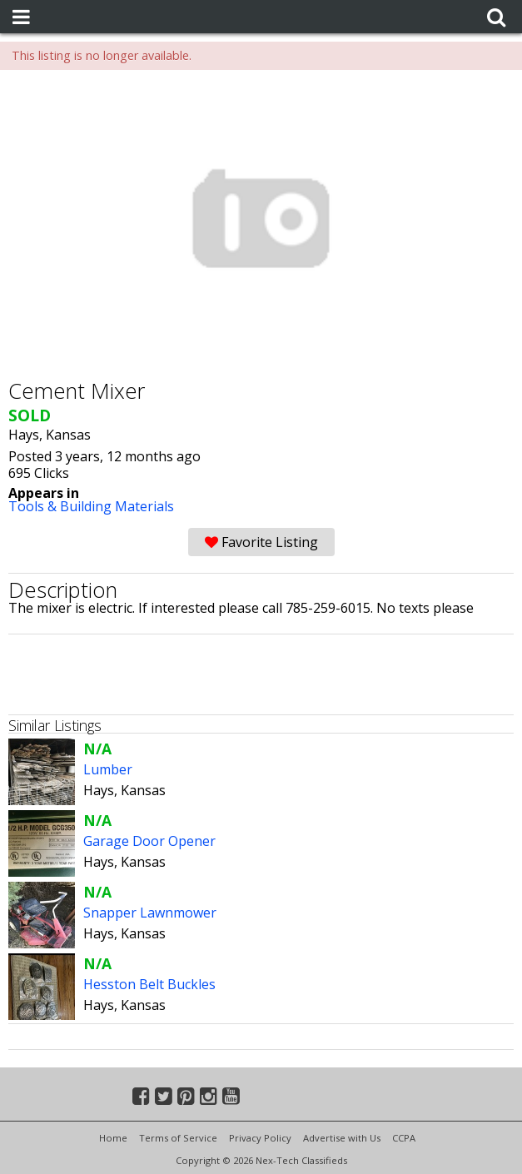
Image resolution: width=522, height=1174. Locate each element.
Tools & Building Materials (91, 506)
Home (113, 1138)
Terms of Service (178, 1138)
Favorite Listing (261, 542)
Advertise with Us (341, 1138)
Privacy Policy (260, 1138)
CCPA (403, 1138)
